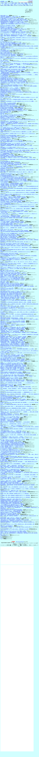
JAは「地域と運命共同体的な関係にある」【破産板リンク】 (11, 128)
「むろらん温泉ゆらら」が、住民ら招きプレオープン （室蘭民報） (12, 504)
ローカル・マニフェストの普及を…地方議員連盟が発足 (10, 511)
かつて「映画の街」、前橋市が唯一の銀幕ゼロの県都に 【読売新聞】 (13, 197)
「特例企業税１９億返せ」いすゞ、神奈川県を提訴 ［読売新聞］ (12, 331)
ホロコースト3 (6, 4)
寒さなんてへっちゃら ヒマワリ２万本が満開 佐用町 (10, 277)
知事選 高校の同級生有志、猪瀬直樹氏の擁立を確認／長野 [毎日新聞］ (13, 34)
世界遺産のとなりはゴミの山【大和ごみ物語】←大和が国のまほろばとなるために (15, 251)
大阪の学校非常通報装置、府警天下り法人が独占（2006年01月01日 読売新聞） (14, 224)
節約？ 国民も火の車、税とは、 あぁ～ (7, 299)
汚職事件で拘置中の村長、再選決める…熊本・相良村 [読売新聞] (12, 297)
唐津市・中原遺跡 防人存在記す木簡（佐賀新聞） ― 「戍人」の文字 (13, 482)
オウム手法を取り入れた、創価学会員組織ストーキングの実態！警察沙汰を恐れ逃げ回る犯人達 (17, 119)
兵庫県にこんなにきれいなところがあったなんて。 (9, 271)
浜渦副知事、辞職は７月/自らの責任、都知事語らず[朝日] (10, 501)
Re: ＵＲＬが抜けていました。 (5, 138)
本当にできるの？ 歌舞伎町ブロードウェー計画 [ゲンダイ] (11, 267)
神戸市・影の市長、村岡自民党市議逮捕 (7, 104)
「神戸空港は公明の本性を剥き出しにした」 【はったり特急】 (12, 173)
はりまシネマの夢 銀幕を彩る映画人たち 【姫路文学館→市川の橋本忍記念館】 (15, 265)
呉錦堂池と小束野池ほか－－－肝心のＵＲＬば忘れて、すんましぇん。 (13, 324)
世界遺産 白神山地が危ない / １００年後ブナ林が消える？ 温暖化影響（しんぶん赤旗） (16, 131)
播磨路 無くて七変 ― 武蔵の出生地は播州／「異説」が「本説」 (12, 66)
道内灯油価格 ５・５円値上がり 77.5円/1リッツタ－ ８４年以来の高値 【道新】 (16, 157)
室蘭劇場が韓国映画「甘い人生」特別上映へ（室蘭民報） (10, 481)
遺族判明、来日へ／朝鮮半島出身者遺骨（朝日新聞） (10, 514)
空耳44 (5, 5)
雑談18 (12, 5)
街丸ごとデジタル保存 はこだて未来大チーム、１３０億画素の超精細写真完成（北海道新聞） (17, 206)
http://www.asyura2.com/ (20, 541)
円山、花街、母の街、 (4, 60)
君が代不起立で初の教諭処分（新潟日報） (8, 25)
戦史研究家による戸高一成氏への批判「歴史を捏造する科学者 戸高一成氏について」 (16, 241)
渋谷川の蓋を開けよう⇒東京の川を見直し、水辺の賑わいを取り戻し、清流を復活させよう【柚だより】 (19, 190)
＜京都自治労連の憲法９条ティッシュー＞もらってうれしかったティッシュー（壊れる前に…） (17, 48)
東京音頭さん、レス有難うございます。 (7, 117)
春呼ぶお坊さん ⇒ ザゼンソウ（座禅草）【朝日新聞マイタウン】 (12, 196)
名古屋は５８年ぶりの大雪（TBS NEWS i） (8, 234)
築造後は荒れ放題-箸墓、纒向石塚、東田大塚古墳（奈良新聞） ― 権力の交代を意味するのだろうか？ (19, 428)
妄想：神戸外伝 (3, 323)
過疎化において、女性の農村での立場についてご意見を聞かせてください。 (14, 110)
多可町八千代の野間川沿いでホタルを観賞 (8, 17)
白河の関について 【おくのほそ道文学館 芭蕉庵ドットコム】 (11, 416)
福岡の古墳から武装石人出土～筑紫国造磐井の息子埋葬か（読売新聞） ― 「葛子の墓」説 (17, 408)
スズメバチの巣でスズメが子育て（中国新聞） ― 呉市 (10, 29)
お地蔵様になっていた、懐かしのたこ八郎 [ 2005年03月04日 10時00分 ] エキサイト (15, 370)
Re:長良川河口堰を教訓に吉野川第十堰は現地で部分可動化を (11, 509)
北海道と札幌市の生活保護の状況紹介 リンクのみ (9, 163)
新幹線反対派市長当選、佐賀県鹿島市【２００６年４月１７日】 (12, 21)
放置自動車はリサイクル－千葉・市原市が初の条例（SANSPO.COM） (13, 200)
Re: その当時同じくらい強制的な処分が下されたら (9, 449)
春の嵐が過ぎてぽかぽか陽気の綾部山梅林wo (8, 135)
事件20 (15, 4)
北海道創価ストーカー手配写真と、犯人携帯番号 (9, 122)
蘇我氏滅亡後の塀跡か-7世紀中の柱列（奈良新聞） (9, 253)
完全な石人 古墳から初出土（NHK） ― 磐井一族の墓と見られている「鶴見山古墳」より (17, 406)
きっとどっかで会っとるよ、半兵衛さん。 (8, 325)
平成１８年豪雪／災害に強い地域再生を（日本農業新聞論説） (11, 109)
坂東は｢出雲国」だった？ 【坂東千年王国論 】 (9, 418)
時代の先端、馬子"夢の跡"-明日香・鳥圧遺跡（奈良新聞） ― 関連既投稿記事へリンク (16, 392)
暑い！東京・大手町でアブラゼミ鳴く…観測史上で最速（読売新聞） (12, 439)
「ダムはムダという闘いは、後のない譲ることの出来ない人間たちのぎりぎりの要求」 (16, 245)
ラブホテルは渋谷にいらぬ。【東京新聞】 (8, 55)
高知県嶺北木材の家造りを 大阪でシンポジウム (9, 378)
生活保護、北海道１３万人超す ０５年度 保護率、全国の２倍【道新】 (13, 19)
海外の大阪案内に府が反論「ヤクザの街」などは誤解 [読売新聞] (12, 360)
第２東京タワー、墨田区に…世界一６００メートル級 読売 (11, 140)
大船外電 (2, 326)
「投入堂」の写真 (3, 212)
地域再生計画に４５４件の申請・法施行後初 (8, 513)
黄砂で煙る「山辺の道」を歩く (6, 96)
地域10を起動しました (4, 15)
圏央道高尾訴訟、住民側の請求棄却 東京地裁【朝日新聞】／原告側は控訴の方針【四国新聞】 (17, 484)
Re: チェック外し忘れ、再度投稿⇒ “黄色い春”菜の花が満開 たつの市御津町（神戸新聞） (16, 217)
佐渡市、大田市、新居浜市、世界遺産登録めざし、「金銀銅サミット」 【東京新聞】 (16, 35)
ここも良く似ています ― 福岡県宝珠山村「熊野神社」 (10, 215)
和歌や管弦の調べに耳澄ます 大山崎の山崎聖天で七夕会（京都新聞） (13, 399)
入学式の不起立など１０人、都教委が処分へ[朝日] (9, 490)
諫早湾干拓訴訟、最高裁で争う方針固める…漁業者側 (10, 518)
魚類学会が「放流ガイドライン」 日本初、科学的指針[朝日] (11, 510)
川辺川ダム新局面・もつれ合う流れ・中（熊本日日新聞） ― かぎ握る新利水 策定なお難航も (18, 474)
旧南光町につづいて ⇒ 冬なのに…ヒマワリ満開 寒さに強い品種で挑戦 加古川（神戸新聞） (18, 268)
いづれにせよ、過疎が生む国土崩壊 (6, 167)
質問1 (24, 5)
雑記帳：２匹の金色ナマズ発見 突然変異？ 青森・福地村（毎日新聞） (13, 274)
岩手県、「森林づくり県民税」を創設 (7, 275)
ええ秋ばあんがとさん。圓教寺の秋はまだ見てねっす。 (10, 258)
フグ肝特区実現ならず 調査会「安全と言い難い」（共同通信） (12, 436)
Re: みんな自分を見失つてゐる (5, 111)
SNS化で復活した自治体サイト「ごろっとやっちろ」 (10, 290)
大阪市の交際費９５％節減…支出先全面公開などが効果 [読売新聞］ (13, 69)
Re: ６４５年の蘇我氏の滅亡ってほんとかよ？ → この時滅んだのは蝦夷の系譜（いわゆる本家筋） (18, 255)
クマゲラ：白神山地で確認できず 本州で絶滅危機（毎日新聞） (12, 471)
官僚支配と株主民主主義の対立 (6, 347)
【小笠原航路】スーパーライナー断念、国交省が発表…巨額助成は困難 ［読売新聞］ (16, 300)
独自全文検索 (31, 0)
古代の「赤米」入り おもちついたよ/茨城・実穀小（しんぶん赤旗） (13, 296)
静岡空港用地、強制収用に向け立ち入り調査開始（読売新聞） (11, 377)
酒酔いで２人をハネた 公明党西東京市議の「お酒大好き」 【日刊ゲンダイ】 (14, 423)
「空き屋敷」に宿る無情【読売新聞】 (7, 440)
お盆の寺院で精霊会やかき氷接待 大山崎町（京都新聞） (10, 396)
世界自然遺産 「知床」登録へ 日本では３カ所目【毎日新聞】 (12, 483)
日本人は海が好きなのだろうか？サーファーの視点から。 (10, 118)
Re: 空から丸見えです (4, 76)
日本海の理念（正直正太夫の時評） (6, 223)
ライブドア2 (19, 4)
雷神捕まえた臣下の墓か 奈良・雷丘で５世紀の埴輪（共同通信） (12, 284)
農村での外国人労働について (5, 112)
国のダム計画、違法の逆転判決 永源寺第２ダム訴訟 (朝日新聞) (12, 243)
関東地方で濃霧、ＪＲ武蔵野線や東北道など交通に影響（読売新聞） (12, 329)
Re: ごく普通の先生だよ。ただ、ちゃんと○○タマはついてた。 (11, 452)
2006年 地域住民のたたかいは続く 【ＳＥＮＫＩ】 (10, 198)
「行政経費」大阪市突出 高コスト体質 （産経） (9, 185)
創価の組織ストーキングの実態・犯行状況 (8, 147)
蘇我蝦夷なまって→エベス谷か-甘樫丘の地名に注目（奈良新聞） (12, 276)
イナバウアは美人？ (4, 165)
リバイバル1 (20, 5)
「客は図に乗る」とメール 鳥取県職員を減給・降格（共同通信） (12, 342)
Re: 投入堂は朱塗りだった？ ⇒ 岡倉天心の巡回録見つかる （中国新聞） (14, 211)
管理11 (27, 5)
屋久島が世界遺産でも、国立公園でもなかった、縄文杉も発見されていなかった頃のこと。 (16, 308)
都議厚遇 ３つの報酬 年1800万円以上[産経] (8, 456)
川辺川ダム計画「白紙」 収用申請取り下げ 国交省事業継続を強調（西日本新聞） (15, 373)
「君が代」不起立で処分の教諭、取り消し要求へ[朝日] (10, 451)
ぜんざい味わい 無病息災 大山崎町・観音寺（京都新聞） (11, 201)
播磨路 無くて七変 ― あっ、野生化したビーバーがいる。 (11, 94)
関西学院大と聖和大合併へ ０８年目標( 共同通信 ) (9, 199)
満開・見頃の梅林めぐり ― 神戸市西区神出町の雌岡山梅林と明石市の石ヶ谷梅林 (15, 125)
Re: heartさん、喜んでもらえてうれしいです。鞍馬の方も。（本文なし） (13, 272)
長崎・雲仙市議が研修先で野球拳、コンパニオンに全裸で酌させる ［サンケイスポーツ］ (16, 141)
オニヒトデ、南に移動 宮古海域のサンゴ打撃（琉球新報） (11, 441)
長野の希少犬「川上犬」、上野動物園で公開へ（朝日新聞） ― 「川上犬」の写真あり (16, 227)
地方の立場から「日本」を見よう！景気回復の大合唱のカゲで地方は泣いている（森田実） (16, 99)
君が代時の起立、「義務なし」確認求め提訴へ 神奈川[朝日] (11, 465)
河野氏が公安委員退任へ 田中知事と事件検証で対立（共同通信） (12, 442)
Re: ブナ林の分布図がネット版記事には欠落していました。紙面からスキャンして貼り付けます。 (17, 133)
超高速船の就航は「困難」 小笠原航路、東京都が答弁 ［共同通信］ (13, 341)
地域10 (12, 1)
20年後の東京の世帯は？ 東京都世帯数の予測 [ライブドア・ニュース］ (13, 121)
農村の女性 (2, 113)
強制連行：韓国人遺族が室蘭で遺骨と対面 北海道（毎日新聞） (12, 506)
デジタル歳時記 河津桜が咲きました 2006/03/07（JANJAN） (11, 151)
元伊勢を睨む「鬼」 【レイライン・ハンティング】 (10, 330)
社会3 (23, 4)
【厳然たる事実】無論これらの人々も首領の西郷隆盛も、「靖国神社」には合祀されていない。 (17, 463)
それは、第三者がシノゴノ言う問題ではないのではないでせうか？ (12, 115)
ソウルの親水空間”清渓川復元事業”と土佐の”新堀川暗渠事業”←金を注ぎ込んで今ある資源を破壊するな (19, 188)
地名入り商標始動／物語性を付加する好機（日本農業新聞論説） (12, 156)
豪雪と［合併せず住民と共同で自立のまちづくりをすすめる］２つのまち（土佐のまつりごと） (17, 204)
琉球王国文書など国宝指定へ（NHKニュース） (8, 137)
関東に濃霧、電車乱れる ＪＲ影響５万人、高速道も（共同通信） (12, 328)
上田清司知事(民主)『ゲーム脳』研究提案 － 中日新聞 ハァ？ (14, 30)
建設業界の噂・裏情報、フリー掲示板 (7, 155)
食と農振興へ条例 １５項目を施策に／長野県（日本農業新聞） (12, 108)
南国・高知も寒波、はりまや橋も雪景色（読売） (9, 236)
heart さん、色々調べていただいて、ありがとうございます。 (11, 114)
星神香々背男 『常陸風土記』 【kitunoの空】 (9, 413)
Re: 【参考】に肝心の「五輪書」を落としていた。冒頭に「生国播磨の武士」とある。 (15, 67)
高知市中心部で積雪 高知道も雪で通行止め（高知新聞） (10, 235)
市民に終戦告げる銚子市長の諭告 (6, 398)
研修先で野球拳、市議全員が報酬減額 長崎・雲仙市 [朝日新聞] (12, 144)
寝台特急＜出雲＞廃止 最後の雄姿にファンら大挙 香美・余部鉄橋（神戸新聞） (15, 150)
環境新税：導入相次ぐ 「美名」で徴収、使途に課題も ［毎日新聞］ (13, 337)
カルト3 (11, 4)
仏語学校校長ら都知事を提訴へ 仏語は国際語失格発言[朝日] (11, 503)
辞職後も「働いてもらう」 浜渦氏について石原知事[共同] (11, 425)
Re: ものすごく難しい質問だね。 (6, 448)
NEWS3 (2, 5)
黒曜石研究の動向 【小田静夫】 (6, 385)
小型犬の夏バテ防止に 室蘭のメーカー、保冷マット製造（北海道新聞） (13, 491)
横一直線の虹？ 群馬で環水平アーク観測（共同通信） (10, 470)
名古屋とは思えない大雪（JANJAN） (7, 229)
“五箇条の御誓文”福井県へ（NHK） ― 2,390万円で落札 (11, 430)
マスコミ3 (15, 5)
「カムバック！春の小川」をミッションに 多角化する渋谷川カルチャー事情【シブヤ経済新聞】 (17, 192)
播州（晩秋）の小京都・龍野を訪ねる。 (7, 270)
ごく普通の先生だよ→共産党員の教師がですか (8, 453)
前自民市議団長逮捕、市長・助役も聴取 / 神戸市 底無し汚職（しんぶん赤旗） (14, 20)
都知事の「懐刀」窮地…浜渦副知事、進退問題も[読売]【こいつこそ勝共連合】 (14, 493)
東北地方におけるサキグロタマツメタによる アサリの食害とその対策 (13, 530)
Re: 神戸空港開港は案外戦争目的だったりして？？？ (9, 175)
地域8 (6, 1)
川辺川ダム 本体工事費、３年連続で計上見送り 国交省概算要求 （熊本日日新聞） (15, 386)
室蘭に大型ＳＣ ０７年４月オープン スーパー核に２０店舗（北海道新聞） (14, 230)
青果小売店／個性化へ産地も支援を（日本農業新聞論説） (10, 162)
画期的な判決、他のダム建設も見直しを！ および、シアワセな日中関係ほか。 (14, 244)
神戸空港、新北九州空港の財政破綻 (6, 107)
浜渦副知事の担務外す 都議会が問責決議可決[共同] (9, 502)
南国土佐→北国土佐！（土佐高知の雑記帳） (8, 237)
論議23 (8, 5)
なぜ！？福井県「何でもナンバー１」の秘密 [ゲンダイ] (10, 127)
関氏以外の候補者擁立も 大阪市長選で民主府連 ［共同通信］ (12, 340)
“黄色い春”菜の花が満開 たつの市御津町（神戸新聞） (10, 216)
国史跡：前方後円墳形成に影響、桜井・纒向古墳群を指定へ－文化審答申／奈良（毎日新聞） (17, 286)
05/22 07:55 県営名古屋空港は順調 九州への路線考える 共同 (11, 505)
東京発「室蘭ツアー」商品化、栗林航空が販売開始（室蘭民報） (12, 285)
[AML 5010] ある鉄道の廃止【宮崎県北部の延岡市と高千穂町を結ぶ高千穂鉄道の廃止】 (16, 231)
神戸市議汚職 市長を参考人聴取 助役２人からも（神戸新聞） (12, 54)
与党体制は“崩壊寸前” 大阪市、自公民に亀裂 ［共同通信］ (11, 339)
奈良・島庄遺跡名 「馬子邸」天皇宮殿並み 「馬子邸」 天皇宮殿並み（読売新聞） (16, 388)
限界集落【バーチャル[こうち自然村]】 (7, 219)
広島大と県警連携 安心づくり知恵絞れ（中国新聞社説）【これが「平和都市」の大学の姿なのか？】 (18, 488)
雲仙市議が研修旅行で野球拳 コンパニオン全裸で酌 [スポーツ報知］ (13, 143)
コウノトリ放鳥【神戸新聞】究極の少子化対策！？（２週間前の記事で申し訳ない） (15, 361)
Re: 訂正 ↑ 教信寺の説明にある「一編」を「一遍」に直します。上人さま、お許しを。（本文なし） (18, 261)
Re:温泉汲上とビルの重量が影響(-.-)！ (7, 27)
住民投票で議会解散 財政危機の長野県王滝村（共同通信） (11, 372)
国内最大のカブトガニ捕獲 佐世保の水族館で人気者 (10, 273)
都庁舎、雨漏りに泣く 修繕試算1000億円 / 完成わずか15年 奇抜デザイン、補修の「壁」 (16, 171)
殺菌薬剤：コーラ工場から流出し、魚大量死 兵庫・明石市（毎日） (12, 368)
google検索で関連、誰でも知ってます (7, 77)
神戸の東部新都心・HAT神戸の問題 (6, 154)
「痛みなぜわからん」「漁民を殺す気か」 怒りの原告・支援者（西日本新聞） (15, 519)
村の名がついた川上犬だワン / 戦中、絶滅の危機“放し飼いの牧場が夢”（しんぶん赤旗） (16, 225)
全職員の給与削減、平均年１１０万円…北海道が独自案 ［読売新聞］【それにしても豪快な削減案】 (18, 332)
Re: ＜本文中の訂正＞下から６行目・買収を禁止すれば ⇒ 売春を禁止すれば (14, 63)
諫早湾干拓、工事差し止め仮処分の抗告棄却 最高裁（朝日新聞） (12, 367)
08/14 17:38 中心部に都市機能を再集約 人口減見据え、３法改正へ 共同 (13, 397)
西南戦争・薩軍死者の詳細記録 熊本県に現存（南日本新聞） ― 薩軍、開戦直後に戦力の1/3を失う (19, 461)
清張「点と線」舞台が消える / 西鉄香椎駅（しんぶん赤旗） (11, 42)
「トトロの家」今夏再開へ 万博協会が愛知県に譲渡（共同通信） (12, 221)
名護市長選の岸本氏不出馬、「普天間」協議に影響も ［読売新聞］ (12, 338)
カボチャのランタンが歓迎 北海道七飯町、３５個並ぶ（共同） (12, 354)
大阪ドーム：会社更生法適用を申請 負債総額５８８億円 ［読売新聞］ (13, 366)
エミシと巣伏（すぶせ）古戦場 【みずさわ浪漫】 (10, 417)
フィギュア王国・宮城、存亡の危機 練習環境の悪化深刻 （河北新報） (13, 164)
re (0, 537)
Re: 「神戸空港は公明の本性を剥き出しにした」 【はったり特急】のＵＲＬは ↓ (15, 176)
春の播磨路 (2, 95)
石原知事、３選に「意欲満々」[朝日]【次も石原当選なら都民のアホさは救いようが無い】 (16, 467)
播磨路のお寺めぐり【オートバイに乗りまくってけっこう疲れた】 (12, 257)
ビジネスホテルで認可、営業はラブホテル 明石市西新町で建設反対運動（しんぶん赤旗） (17, 348)
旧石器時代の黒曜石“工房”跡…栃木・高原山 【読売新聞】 (11, 384)
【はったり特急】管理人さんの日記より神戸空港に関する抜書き (12, 177)
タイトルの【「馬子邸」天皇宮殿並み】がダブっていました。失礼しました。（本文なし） (16, 390)
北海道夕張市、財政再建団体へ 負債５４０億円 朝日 (10, 16)
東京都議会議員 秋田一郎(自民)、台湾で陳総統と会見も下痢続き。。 (13, 78)
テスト (1, 538)
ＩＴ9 (30, 4)
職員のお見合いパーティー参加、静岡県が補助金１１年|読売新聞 (12, 106)
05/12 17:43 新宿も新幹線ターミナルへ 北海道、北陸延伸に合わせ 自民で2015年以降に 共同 (17, 524)
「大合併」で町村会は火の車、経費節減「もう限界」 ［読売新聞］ (12, 298)
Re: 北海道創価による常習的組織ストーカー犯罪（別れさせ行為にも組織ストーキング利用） (17, 148)
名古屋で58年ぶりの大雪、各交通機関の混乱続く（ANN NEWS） (12, 233)
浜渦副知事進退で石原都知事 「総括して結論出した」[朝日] (11, 500)
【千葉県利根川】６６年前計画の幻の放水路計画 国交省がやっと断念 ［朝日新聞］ (16, 302)
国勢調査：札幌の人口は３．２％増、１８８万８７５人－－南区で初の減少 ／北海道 (16, 247)
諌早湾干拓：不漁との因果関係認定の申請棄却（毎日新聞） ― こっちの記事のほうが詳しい (17, 382)
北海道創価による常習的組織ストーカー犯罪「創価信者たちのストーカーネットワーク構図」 (17, 101)
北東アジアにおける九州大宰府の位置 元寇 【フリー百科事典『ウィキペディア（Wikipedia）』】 (18, 400)
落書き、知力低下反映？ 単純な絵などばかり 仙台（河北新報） (12, 466)
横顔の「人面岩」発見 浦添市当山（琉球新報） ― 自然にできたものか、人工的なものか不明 (18, 515)
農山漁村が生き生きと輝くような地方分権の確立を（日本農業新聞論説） (13, 238)
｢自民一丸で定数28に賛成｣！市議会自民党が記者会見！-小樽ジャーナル (13, 28)
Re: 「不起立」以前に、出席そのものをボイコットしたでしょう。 (12, 450)
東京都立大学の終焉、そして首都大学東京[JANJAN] (9, 469)
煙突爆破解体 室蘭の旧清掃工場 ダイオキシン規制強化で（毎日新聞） (13, 336)
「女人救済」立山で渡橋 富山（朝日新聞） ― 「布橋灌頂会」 (12, 369)
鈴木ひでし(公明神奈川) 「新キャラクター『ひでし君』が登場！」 (12, 70)
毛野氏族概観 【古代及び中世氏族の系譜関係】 (9, 419)
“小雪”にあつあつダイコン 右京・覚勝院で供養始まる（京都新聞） (12, 278)
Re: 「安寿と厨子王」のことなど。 (6, 41)
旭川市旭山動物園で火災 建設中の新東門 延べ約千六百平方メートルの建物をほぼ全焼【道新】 (18, 159)
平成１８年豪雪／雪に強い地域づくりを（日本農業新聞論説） (11, 166)
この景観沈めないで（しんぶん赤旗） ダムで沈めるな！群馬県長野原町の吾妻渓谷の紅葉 (16, 314)
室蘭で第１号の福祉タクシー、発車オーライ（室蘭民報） (11, 512)
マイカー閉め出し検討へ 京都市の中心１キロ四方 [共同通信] (11, 222)
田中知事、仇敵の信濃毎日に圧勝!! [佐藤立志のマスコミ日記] (11, 79)
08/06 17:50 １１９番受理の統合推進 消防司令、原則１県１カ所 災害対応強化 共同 (15, 404)
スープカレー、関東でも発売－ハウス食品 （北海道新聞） (11, 480)
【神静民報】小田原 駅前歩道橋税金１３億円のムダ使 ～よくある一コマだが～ (15, 23)
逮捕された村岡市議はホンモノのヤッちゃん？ (9, 105)
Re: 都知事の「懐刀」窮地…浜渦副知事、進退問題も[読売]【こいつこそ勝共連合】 (15, 495)
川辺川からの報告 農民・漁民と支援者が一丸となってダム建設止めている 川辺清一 (16, 478)
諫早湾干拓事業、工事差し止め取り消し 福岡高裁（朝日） (11, 517)
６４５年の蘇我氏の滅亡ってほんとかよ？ (8, 254)
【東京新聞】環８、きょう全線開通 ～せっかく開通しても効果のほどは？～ (14, 22)
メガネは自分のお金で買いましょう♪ (7, 139)
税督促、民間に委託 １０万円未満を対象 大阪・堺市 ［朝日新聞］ (13, 327)
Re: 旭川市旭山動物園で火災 (5, 161)
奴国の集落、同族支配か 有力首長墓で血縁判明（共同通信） (11, 184)
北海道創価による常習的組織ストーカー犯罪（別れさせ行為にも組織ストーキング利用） (16, 145)
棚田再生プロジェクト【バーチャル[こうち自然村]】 (9, 220)
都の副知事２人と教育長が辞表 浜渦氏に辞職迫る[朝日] (10, 499)
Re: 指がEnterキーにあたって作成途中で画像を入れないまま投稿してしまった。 (14, 136)
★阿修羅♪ (2, 1)
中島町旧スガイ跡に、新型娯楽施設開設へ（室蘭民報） (10, 71)
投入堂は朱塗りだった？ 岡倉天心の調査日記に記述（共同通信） (12, 210)
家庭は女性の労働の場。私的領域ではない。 (8, 116)
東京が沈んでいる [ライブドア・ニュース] (8, 26)
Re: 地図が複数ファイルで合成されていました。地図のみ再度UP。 (12, 18)
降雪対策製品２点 (3, 168)
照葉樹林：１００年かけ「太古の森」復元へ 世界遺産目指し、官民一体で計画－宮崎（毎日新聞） (18, 434)
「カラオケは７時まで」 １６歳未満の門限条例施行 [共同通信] (12, 183)
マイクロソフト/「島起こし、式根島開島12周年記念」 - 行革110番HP (13, 31)
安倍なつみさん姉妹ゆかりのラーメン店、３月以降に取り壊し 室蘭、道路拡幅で (15, 208)
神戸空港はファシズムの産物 (5, 174)
